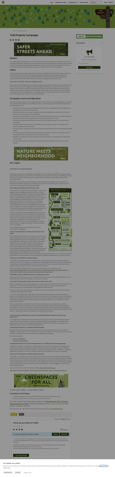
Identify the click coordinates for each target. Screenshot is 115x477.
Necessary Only (8, 472)
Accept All (17, 472)
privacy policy (103, 466)
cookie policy (6, 468)
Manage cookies (28, 472)
